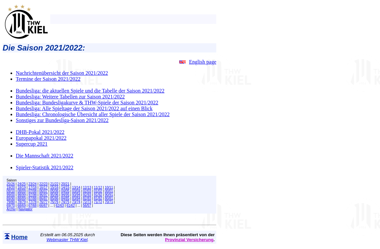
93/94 (76, 195)
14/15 (65, 187)
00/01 (109, 191)
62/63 (60, 205)
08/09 (21, 191)
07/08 (32, 191)
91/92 (98, 195)
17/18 (32, 187)
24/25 (21, 184)
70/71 (109, 202)
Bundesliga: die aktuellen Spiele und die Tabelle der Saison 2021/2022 (90, 90)
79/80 (11, 202)
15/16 (54, 187)
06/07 (43, 191)
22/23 (43, 184)
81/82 (98, 198)
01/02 (98, 191)
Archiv (11, 209)
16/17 (43, 187)
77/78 (32, 202)
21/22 (54, 184)
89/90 (11, 198)
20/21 (65, 184)
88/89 (21, 198)
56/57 (87, 205)
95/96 (54, 195)
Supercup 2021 (31, 144)
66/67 (43, 205)
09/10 (11, 191)
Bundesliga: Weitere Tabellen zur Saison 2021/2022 (70, 96)
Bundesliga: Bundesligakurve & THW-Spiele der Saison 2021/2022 (87, 102)
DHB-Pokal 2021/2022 (40, 132)
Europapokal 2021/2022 (41, 138)
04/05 (65, 191)
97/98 (32, 195)
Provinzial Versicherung (189, 239)
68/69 (21, 205)
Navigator (25, 209)
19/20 (11, 187)
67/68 (32, 205)
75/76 (54, 202)
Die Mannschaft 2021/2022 (44, 155)
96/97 (43, 195)
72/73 (87, 202)
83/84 (76, 198)
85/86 (54, 198)
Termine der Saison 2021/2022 (48, 79)
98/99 (21, 195)
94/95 (65, 195)
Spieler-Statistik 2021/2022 (44, 167)
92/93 (87, 195)
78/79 (21, 202)
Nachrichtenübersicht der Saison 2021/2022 (62, 73)
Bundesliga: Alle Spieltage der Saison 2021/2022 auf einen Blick (84, 108)
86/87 (43, 198)
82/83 (87, 198)
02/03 (87, 191)
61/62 (70, 205)
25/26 (11, 184)
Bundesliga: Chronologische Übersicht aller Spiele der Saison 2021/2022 (93, 114)
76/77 (43, 202)
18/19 (21, 187)
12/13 (87, 187)
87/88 (32, 198)
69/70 (11, 205)
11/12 (98, 187)
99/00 (11, 195)
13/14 (76, 187)
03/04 (76, 191)
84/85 (65, 198)
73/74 (76, 202)
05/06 (54, 191)
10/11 (109, 187)
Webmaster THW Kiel (66, 239)
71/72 (98, 202)
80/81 (109, 198)
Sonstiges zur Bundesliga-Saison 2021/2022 (62, 120)
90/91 (109, 195)
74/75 (65, 202)
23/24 (32, 184)
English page (197, 62)
